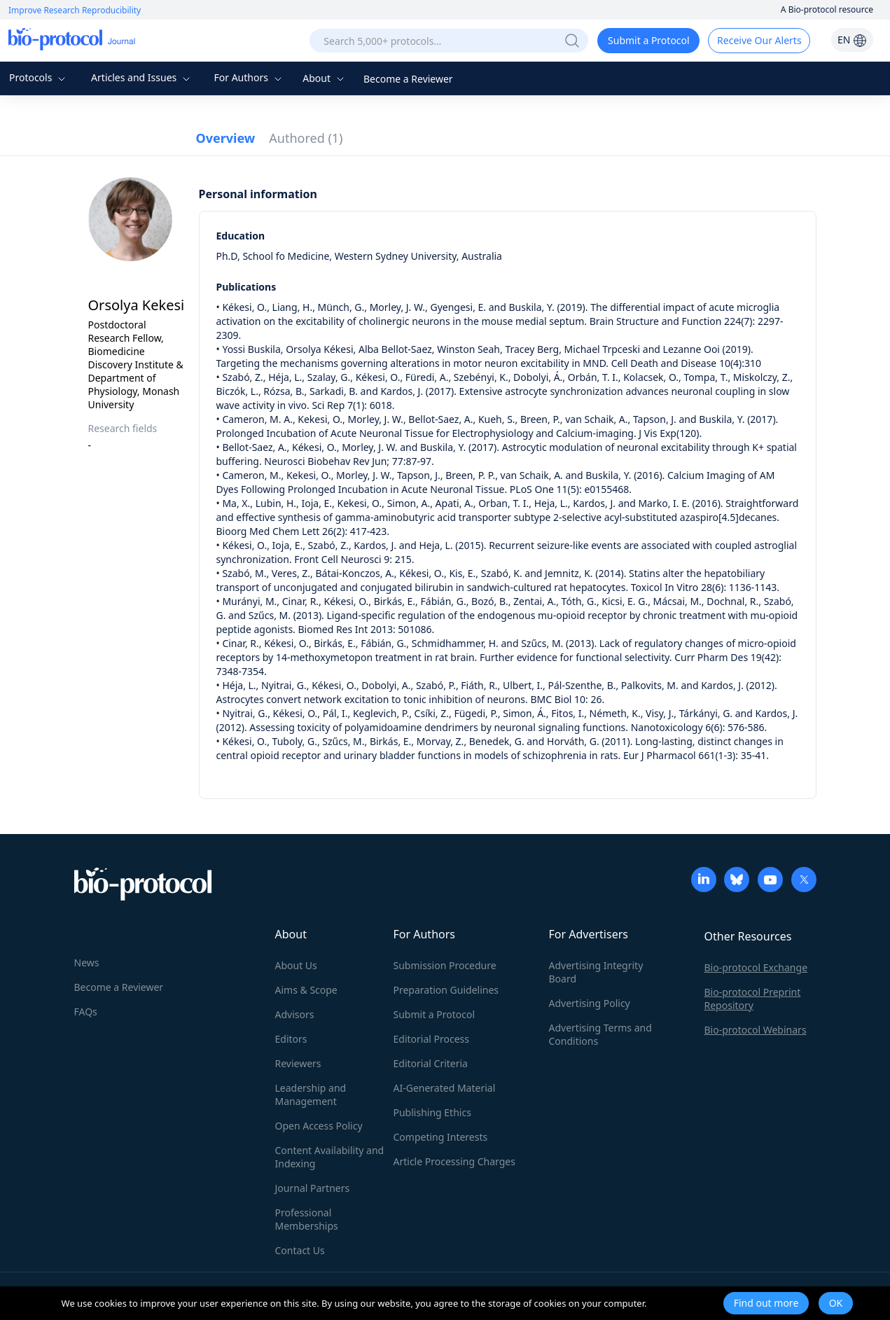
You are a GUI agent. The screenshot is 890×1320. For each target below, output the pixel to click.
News (86, 962)
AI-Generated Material (445, 1088)
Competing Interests (441, 1137)
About (325, 78)
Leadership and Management (311, 1094)
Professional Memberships (306, 1219)
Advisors (294, 1014)
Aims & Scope (306, 989)
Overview (226, 138)
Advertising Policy (589, 1003)
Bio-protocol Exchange (756, 967)
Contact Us (300, 1250)
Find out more (766, 1302)
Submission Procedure (445, 965)
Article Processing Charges (454, 1161)
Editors (291, 1038)
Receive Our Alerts (759, 40)
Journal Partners (312, 1188)
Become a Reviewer (408, 78)
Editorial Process (432, 1038)
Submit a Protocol (649, 40)
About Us (296, 965)
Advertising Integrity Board (596, 972)
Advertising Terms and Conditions (600, 1034)
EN (852, 39)
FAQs (85, 1011)
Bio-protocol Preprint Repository (752, 998)
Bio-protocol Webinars (755, 1029)
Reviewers (298, 1063)
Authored (305, 138)
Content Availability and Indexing (329, 1157)
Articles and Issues (142, 77)
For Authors (249, 77)
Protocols (39, 77)
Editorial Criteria (431, 1063)
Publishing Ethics (432, 1112)
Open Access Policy (319, 1125)
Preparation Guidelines (446, 989)
